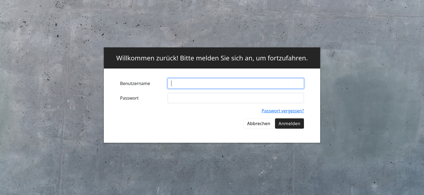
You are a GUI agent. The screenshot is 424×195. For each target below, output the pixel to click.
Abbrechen (258, 123)
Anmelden (289, 123)
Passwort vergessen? (283, 111)
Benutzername (135, 83)
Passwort (129, 98)
